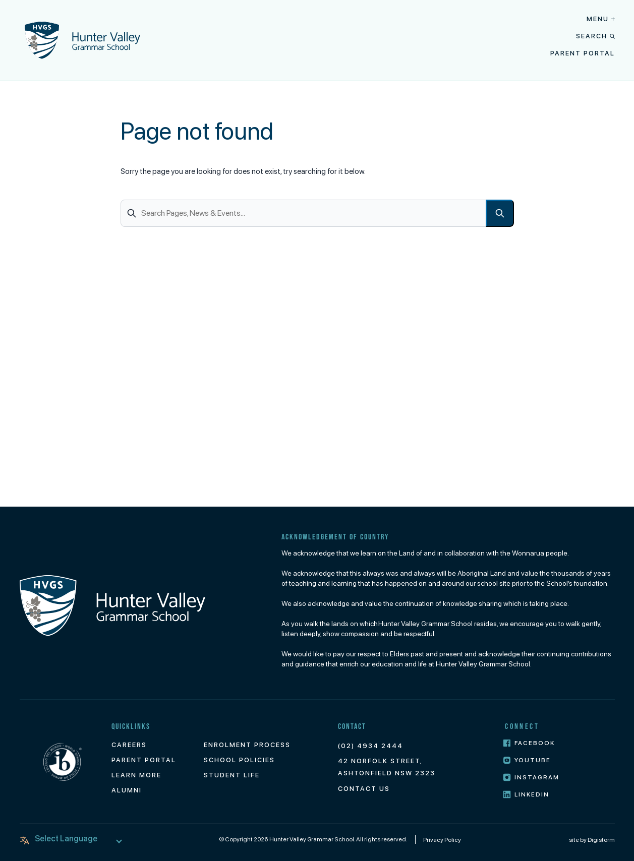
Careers (129, 745)
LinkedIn (526, 794)
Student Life (232, 775)
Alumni (126, 790)
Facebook (529, 743)
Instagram (531, 777)
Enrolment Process (247, 745)
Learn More (136, 775)
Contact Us (364, 788)
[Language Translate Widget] (73, 838)
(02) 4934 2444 (370, 746)
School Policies (239, 760)
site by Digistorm (592, 839)
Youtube (527, 760)
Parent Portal (582, 53)
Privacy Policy (442, 839)
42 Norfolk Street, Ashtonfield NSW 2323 (386, 767)
